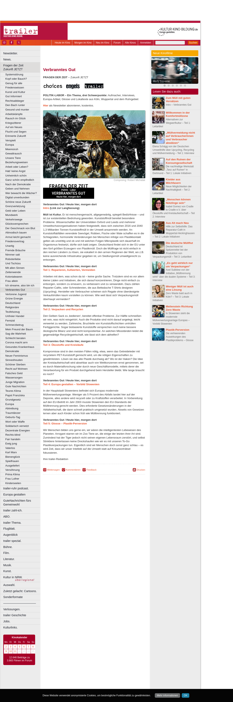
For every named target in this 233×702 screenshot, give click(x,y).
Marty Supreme (161, 81)
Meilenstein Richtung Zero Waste (179, 308)
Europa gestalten (14, 494)
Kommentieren (73, 470)
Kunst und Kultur (15, 92)
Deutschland (12, 303)
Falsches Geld (13, 373)
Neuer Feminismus (16, 355)
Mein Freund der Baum (19, 329)
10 (10, 651)
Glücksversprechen (16, 223)
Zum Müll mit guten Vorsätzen (178, 99)
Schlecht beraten (15, 338)
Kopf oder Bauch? (16, 78)
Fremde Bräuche (15, 250)
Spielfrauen (12, 461)
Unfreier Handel (14, 316)
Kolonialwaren (13, 276)
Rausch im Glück (15, 118)
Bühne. (8, 547)
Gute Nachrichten (15, 386)
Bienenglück (12, 456)
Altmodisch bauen (16, 232)
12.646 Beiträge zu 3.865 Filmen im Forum (19, 659)
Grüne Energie (14, 298)
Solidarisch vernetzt (17, 425)
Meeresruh (11, 149)
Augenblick (10, 534)
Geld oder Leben (15, 210)
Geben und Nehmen (17, 188)
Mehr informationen (167, 695)
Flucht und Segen (15, 131)
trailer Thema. (12, 522)
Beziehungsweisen (16, 162)
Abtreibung (11, 408)
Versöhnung (12, 469)
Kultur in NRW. (12, 577)
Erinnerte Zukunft (15, 135)
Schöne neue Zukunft (18, 201)
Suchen (193, 42)
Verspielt (10, 140)
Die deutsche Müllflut (179, 242)
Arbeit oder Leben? (16, 166)
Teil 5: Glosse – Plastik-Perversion (65, 423)
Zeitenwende (13, 272)
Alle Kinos (130, 42)
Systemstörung (14, 74)
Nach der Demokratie (18, 184)
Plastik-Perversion (177, 329)
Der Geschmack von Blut (20, 228)
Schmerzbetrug (14, 324)
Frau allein (11, 280)
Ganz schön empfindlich (19, 179)
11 (15, 651)
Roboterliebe (13, 259)
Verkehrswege (13, 219)
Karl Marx (11, 452)
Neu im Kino (102, 42)
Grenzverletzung (15, 206)
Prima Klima (12, 474)
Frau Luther (12, 478)
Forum (117, 42)
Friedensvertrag (14, 241)
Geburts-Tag (12, 417)
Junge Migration (15, 382)
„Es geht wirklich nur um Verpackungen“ (179, 264)
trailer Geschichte (14, 615)
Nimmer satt (12, 254)
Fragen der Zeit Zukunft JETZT (22, 67)
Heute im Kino (62, 42)
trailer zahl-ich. (12, 510)
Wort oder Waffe (15, 421)
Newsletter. (10, 53)
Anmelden (145, 42)
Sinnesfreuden (14, 360)
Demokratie (12, 351)
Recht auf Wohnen (16, 368)
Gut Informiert (13, 96)
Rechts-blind (12, 434)
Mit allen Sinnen (15, 267)
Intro (46, 208)
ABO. (6, 516)
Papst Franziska (15, 395)
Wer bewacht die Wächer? (21, 193)
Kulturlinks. (10, 627)
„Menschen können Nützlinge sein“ (178, 201)
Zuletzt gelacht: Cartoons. (20, 591)
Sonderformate (13, 597)
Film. (6, 553)
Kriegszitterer (13, 122)
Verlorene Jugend (15, 294)
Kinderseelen (13, 483)
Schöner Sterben (15, 364)
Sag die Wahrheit (15, 333)
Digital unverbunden (17, 197)
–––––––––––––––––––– (19, 603)
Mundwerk (11, 215)
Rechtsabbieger (14, 100)
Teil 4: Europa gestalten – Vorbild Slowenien (71, 384)
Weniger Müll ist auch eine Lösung (179, 288)
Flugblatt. (9, 528)
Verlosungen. (11, 609)
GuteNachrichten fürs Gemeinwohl (17, 502)
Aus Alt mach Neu (177, 222)
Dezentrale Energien (17, 430)
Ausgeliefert (12, 465)
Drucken (141, 470)
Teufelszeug (12, 311)
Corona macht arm (16, 342)
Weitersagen (53, 470)
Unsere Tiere (13, 158)
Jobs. (6, 621)
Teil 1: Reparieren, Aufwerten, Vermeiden (69, 269)
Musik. (7, 565)
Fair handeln (12, 439)
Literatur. (9, 559)
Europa (9, 144)
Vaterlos (10, 448)
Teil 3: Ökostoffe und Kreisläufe (63, 344)
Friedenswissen (14, 87)
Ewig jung (11, 443)
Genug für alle (13, 83)
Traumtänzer (12, 412)
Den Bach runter (15, 105)
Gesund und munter (17, 109)
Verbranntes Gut (15, 289)
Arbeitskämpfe (13, 114)
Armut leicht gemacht (18, 237)
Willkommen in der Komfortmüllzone (178, 114)
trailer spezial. (12, 540)
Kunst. (7, 571)
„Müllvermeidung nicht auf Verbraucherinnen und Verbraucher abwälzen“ (180, 137)
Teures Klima (13, 390)
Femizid (10, 320)
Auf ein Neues (13, 127)
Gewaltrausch (13, 153)
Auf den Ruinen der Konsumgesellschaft (179, 161)
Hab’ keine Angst (15, 171)
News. (7, 59)
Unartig (9, 245)
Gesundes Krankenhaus (19, 346)
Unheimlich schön (16, 175)
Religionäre (12, 307)
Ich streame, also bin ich (19, 285)
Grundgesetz (13, 399)
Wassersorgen (14, 377)
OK (185, 695)
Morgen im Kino (82, 42)
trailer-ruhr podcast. (16, 488)
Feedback (91, 470)
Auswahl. (9, 585)
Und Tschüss (13, 263)
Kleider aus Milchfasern (173, 181)
